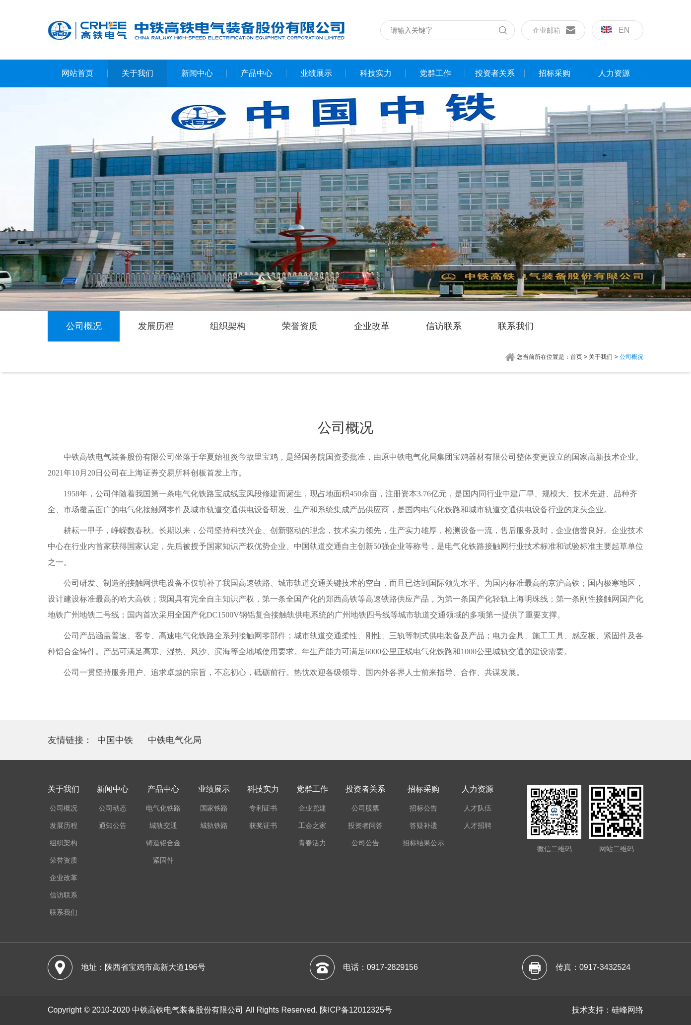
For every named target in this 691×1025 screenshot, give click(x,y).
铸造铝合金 (163, 843)
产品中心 (257, 73)
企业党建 (312, 808)
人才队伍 (477, 808)
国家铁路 (214, 808)
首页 (576, 356)
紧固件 (163, 860)
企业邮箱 (546, 30)
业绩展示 (316, 73)
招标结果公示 (423, 843)
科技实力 (376, 73)
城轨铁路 (214, 825)
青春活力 (312, 843)
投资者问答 (365, 825)
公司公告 (365, 843)
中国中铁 (115, 740)
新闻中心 (197, 73)
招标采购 (554, 73)
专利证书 (263, 808)
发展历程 (156, 326)
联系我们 (516, 326)
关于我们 (137, 73)
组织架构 (228, 326)
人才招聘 (477, 825)
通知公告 (113, 825)
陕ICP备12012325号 (356, 1010)
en (615, 30)
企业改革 (372, 326)
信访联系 (444, 326)
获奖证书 (263, 825)
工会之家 (312, 825)
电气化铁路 (163, 808)
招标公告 (423, 808)
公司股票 (365, 808)
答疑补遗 (423, 825)
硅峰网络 (627, 1010)
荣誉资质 (300, 326)
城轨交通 (163, 825)
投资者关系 (495, 73)
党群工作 (435, 73)
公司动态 (113, 808)
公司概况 (84, 326)
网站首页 (77, 73)
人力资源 (614, 73)
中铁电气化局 (175, 740)
